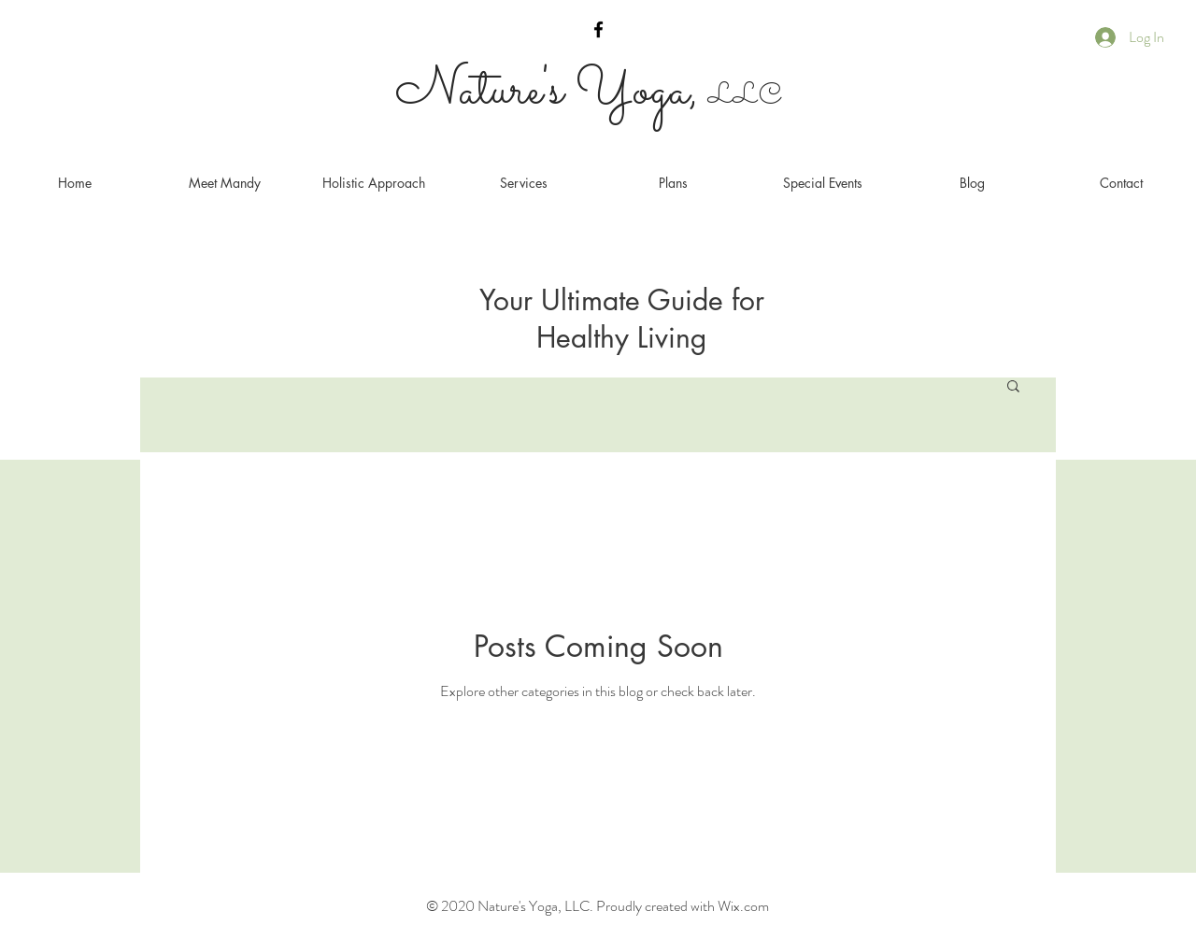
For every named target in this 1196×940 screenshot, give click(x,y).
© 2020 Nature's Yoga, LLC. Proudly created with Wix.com (597, 906)
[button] (1013, 387)
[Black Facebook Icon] (598, 29)
